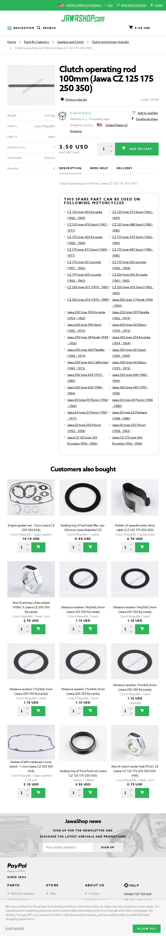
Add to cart (140, 149)
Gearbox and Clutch (70, 42)
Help (52, 893)
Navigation (20, 28)
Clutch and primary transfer (110, 42)
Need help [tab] (99, 168)
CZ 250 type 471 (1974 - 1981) (88, 287)
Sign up (108, 847)
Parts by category (23, 893)
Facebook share (147, 119)
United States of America (83, 5)
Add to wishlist (147, 113)
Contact (93, 893)
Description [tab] (70, 168)
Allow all (146, 928)
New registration (131, 5)
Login (156, 5)
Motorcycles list (74, 99)
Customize (14, 928)
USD (110, 5)
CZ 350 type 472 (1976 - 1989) (88, 299)
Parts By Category (36, 42)
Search (46, 28)
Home (11, 42)
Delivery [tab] (124, 168)
